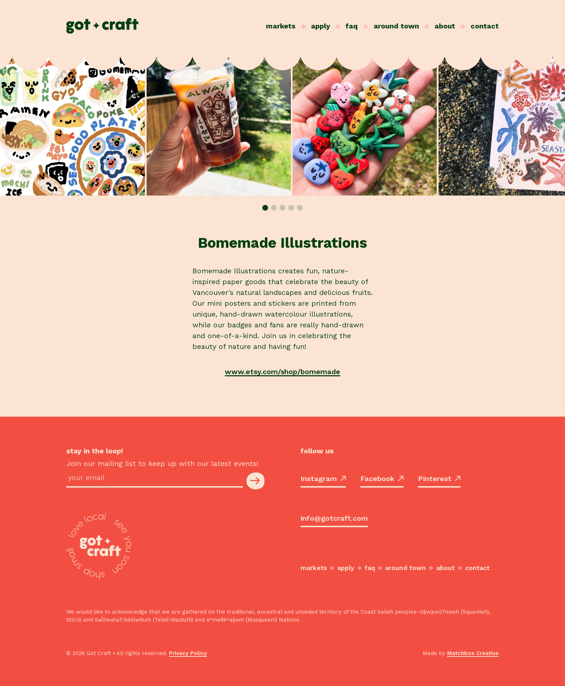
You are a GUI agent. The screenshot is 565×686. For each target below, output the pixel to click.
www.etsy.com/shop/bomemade (282, 371)
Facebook (382, 478)
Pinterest (439, 478)
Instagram (323, 478)
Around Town (396, 26)
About (445, 26)
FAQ (352, 26)
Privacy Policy (188, 653)
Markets (280, 26)
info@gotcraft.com (334, 518)
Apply (320, 26)
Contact (485, 26)
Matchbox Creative (473, 653)
